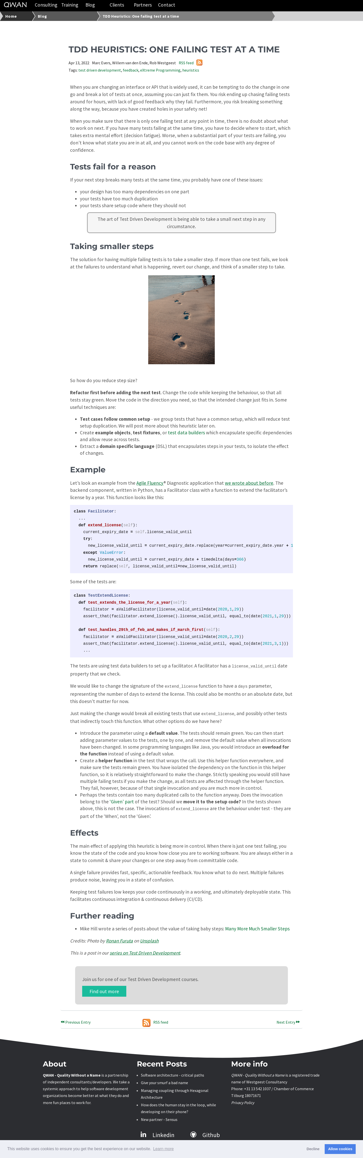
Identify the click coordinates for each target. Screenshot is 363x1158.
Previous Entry (75, 1020)
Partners (143, 5)
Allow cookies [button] (340, 1149)
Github (205, 1133)
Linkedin (157, 1133)
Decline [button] (313, 1149)
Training (69, 5)
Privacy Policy (242, 1100)
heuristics (190, 70)
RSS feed (190, 62)
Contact (166, 5)
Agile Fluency (150, 483)
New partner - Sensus (159, 1117)
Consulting (46, 5)
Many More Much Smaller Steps (257, 927)
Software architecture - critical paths (172, 1073)
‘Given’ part (122, 800)
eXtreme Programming (160, 70)
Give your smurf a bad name (164, 1080)
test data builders (186, 433)
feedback (130, 70)
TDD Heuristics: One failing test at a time (141, 16)
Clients (117, 5)
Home (11, 16)
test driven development (99, 70)
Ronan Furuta (119, 939)
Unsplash (149, 939)
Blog (90, 5)
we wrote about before (249, 483)
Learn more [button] (163, 1149)
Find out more (104, 989)
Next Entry (288, 1020)
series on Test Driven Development (145, 951)
